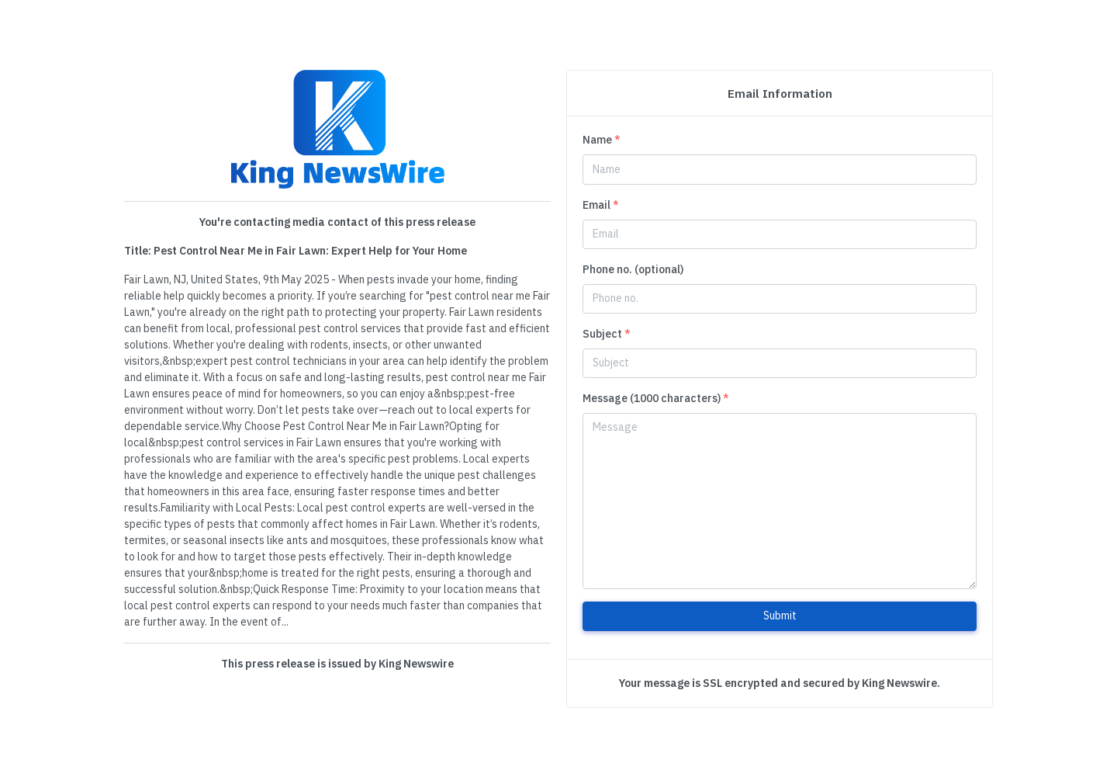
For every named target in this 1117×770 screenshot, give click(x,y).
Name (602, 140)
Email (601, 205)
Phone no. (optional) (633, 269)
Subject (607, 334)
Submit (780, 616)
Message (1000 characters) (656, 398)
